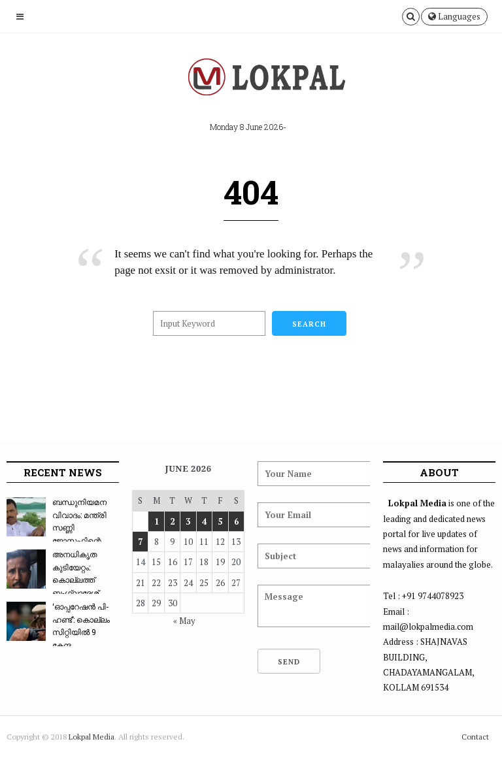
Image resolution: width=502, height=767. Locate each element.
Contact (475, 737)
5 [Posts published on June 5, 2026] (220, 521)
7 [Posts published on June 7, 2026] (140, 541)
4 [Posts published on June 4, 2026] (204, 521)
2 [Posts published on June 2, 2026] (172, 521)
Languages (454, 16)
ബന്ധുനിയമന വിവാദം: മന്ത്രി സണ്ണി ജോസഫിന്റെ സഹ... (57, 527)
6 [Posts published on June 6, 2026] (236, 521)
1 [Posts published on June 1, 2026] (156, 521)
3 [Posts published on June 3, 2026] (188, 521)
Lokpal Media (91, 737)
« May (184, 621)
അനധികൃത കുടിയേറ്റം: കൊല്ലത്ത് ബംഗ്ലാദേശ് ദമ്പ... (53, 579)
